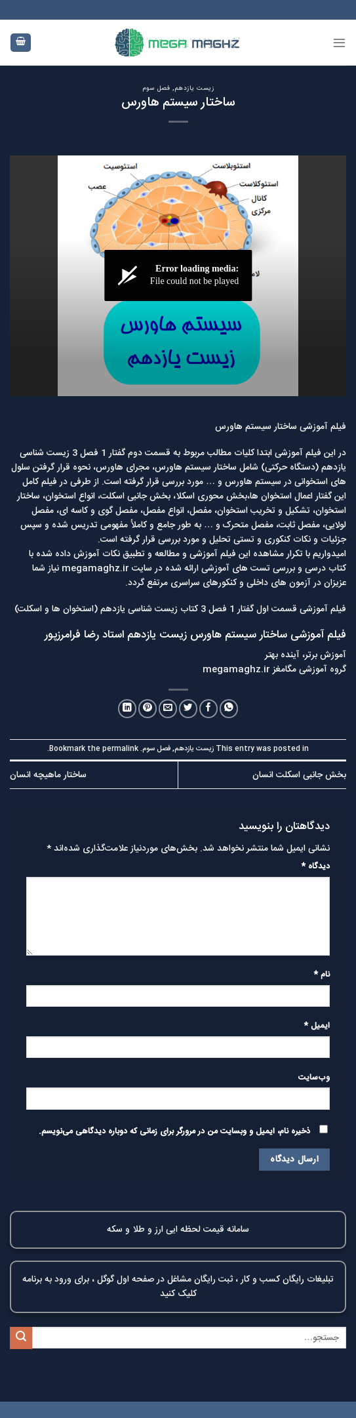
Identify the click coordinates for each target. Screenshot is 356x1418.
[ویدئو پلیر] (178, 275)
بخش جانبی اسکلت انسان (299, 775)
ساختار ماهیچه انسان (48, 775)
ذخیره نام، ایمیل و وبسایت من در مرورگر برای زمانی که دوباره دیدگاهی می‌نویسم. (174, 1132)
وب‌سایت (314, 1078)
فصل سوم (156, 88)
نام (322, 975)
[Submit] (21, 1338)
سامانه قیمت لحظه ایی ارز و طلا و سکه (178, 1230)
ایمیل (317, 1026)
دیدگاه (316, 867)
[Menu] (339, 42)
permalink (120, 749)
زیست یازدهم (194, 88)
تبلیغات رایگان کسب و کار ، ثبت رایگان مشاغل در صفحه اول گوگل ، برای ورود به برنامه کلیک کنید (178, 1286)
